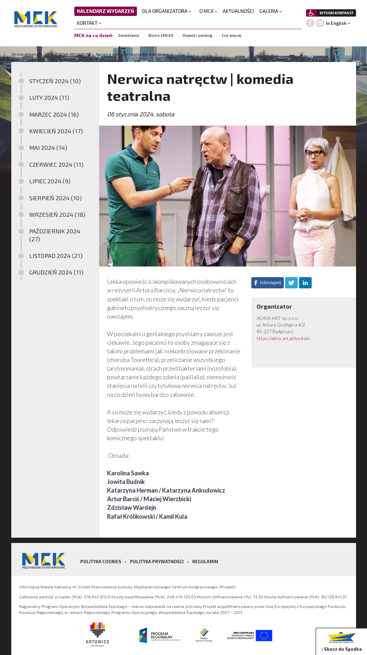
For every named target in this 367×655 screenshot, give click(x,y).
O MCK (208, 11)
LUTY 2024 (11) (49, 97)
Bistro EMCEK (161, 35)
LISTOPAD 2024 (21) (56, 255)
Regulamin (205, 561)
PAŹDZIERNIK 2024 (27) (54, 234)
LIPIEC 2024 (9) (50, 181)
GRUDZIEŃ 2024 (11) (56, 272)
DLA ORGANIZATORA (166, 11)
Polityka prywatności (157, 561)
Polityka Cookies (100, 561)
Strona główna (25, 54)
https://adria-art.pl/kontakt (283, 338)
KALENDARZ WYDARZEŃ (105, 11)
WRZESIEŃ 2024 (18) (57, 214)
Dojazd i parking (198, 35)
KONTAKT (89, 23)
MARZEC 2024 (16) (54, 114)
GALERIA (270, 11)
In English (336, 23)
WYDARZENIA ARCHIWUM (67, 54)
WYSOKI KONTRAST (336, 13)
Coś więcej (231, 35)
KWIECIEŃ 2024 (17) (56, 131)
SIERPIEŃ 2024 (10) (55, 198)
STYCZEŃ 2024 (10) (55, 81)
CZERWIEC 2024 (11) (56, 164)
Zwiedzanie (128, 35)
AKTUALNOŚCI (238, 11)
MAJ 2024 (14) (48, 147)
